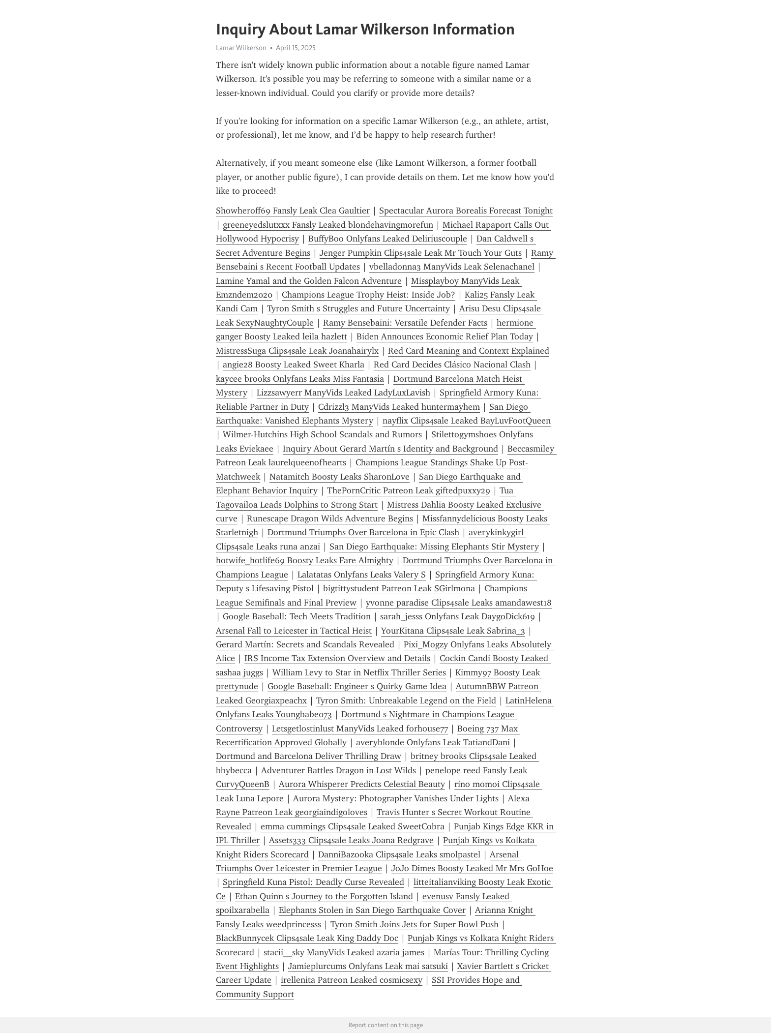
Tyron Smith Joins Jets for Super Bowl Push (414, 924)
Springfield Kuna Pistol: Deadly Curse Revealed (313, 882)
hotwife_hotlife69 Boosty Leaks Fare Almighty (304, 560)
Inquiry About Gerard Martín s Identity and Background (390, 448)
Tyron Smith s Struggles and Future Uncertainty (358, 308)
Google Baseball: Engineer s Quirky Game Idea (356, 686)
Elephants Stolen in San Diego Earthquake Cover (372, 910)
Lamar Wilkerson (241, 47)
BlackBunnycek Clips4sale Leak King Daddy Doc (307, 938)
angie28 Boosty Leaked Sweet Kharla (293, 364)
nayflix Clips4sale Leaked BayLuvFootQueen (467, 420)
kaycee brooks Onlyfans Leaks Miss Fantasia (300, 378)
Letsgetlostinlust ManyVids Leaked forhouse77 (360, 728)
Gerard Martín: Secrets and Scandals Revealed (305, 644)
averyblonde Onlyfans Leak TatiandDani (433, 742)
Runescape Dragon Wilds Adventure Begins (330, 518)
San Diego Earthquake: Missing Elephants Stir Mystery (434, 546)
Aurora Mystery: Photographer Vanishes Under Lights (396, 798)
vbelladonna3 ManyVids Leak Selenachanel (451, 266)
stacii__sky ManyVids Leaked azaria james (344, 952)
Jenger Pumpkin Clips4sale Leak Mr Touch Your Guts (421, 252)
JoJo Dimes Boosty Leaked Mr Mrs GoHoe (472, 868)
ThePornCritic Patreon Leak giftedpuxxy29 (408, 490)
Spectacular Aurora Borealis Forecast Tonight (466, 210)
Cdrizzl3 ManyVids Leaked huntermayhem (399, 406)
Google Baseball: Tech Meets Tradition (297, 616)
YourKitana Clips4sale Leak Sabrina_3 (453, 630)
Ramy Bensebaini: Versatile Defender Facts (405, 322)
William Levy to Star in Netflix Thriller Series (359, 672)
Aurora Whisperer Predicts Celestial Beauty (362, 784)
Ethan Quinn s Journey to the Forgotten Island (324, 896)
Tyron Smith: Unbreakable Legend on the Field (406, 700)
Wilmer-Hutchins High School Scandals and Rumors (322, 434)
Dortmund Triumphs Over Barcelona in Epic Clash (363, 532)
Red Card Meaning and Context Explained (468, 350)
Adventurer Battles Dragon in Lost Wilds (338, 770)
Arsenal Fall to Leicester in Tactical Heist (294, 630)
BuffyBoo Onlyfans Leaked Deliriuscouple (387, 238)
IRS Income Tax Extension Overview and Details (337, 658)
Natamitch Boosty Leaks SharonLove (339, 476)
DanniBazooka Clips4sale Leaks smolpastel (399, 854)
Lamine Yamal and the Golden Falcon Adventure (309, 280)
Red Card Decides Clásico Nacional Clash (452, 364)
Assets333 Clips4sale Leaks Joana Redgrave (351, 840)
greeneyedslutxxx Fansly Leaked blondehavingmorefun (328, 224)
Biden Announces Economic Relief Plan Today (444, 336)
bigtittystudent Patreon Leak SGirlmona (399, 588)
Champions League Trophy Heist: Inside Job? (368, 294)
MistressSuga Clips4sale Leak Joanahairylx (297, 350)
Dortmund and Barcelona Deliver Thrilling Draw (308, 756)
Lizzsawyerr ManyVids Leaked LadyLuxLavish (343, 392)
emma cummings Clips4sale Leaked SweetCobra (353, 826)
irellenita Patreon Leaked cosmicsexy (351, 979)
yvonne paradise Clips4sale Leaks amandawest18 (459, 602)
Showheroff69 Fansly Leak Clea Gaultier (293, 210)
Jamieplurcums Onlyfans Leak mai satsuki (368, 966)
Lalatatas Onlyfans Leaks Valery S (361, 574)
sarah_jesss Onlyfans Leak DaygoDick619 (457, 616)
